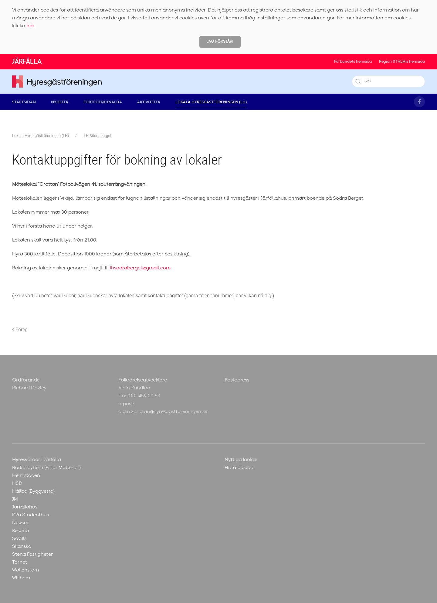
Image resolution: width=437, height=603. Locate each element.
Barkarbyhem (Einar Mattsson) (46, 467)
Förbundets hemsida (353, 62)
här (30, 25)
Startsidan (24, 102)
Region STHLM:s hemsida (402, 62)
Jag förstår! (220, 42)
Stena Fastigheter (32, 554)
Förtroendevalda (102, 102)
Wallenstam (25, 570)
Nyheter (59, 102)
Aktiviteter (148, 102)
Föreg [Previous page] (20, 329)
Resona (20, 530)
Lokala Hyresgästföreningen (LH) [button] (211, 102)
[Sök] (388, 81)
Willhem (21, 577)
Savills (19, 538)
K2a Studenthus (30, 514)
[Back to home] (57, 81)
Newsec (20, 522)
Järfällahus (24, 507)
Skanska (21, 546)
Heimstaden (26, 475)
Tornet (19, 562)
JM (15, 499)
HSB (17, 483)
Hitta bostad (239, 467)
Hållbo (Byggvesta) (33, 491)
